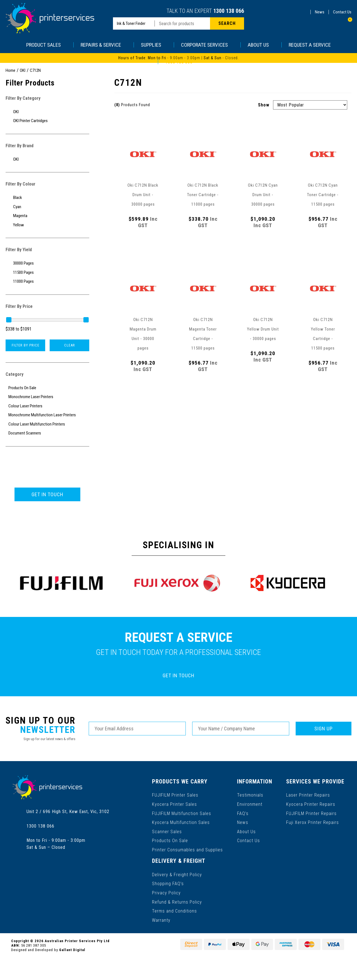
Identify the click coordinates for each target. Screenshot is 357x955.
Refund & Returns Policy (177, 899)
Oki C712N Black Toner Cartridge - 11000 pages (203, 195)
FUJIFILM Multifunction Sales (181, 812)
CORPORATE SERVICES (207, 44)
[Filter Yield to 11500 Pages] (47, 272)
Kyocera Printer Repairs (310, 803)
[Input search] (182, 23)
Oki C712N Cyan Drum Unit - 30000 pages (263, 195)
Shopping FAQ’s (168, 881)
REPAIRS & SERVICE (104, 44)
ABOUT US (261, 44)
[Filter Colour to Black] (47, 197)
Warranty (161, 917)
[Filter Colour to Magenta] (47, 215)
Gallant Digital (72, 947)
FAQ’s (243, 812)
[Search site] (227, 23)
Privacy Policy (166, 890)
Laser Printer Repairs (308, 794)
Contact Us (342, 12)
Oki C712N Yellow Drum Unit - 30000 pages (263, 329)
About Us (246, 830)
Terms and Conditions (174, 908)
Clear (69, 345)
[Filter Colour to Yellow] (47, 225)
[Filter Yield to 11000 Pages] (47, 281)
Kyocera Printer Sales (174, 803)
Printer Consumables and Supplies (187, 848)
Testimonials (250, 794)
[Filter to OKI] (47, 112)
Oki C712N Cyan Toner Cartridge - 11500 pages (323, 195)
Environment (249, 803)
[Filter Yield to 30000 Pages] (47, 263)
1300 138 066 (228, 11)
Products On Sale (170, 839)
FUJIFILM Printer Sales (175, 794)
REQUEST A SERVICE (310, 44)
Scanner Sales (167, 830)
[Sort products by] (310, 105)
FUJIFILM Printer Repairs (311, 812)
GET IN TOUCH (47, 494)
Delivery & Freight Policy (177, 872)
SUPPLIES (154, 44)
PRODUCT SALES (46, 44)
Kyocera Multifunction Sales (180, 821)
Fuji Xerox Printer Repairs (312, 821)
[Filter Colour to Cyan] (47, 207)
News (319, 12)
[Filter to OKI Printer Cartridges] (47, 120)
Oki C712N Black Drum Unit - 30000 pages (142, 195)
